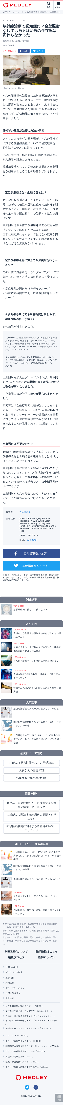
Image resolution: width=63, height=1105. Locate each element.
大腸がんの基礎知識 (31, 770)
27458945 (31, 540)
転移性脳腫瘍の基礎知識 (31, 778)
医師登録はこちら (46, 951)
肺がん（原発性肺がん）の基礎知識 (31, 762)
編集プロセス (16, 957)
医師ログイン (46, 957)
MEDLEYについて (16, 951)
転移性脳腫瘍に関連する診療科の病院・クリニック (31, 828)
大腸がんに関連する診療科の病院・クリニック (31, 816)
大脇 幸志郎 (25, 512)
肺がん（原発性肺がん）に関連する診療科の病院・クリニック (31, 804)
